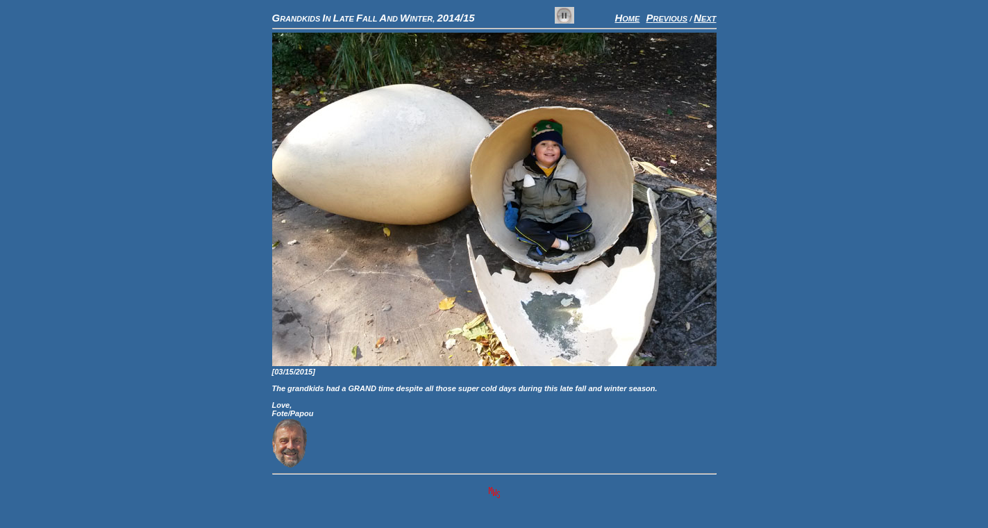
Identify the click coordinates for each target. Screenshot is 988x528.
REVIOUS (667, 19)
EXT (705, 19)
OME (626, 19)
